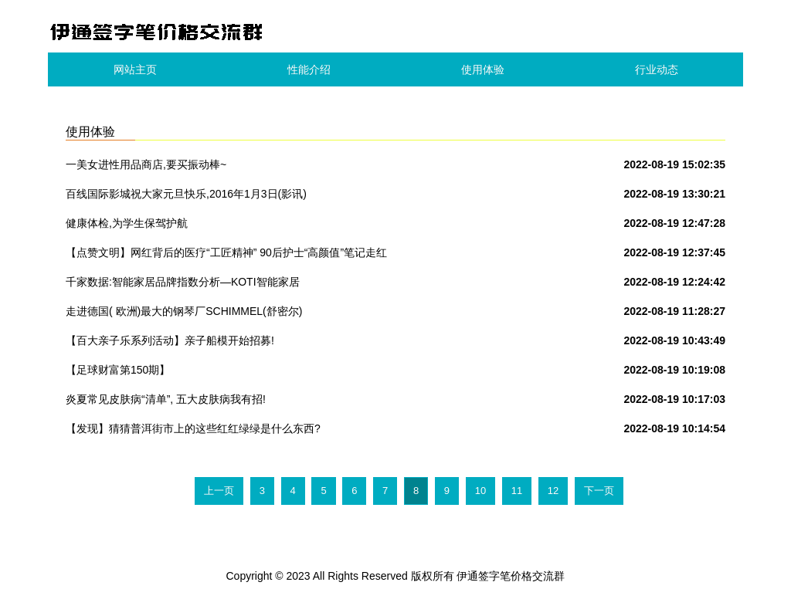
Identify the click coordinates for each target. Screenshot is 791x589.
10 (480, 490)
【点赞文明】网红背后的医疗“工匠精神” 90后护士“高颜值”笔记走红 (226, 252)
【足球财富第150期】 (118, 370)
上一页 (219, 490)
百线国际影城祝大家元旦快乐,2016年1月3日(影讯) (186, 194)
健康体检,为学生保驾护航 (127, 223)
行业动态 (656, 69)
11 (516, 490)
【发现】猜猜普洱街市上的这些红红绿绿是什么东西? (193, 428)
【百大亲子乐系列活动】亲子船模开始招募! (170, 340)
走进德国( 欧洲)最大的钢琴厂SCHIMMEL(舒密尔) (184, 311)
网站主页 (135, 69)
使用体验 (482, 69)
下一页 (599, 490)
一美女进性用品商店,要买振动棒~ (146, 164)
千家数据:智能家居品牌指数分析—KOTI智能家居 (183, 282)
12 (553, 490)
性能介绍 (309, 69)
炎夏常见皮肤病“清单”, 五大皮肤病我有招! (166, 399)
